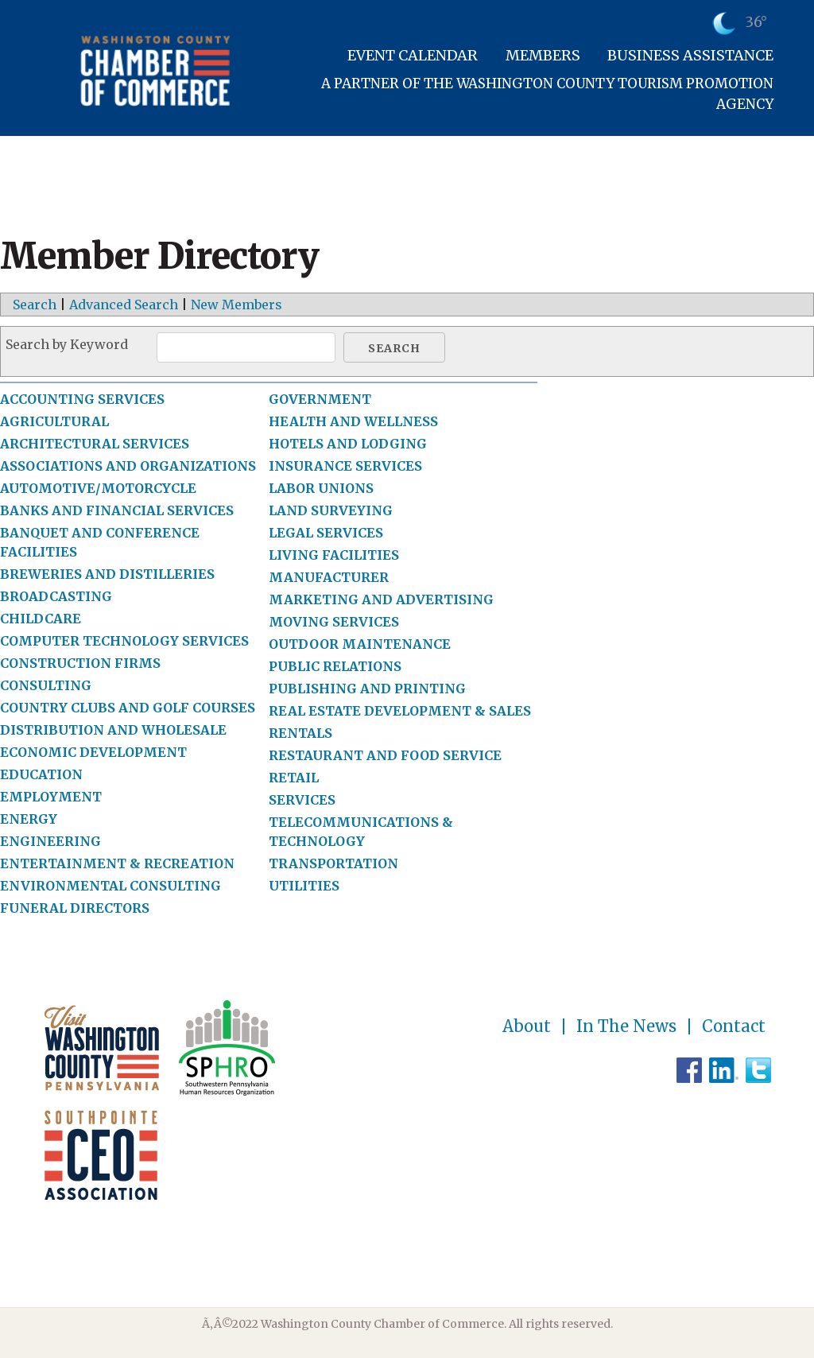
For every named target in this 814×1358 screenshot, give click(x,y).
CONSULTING (45, 685)
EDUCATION (41, 774)
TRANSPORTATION (333, 863)
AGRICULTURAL (54, 421)
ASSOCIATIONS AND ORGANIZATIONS (128, 466)
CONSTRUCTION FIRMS (80, 663)
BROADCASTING (56, 596)
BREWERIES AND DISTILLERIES (107, 574)
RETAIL (294, 778)
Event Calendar (412, 55)
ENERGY (28, 819)
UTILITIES (304, 886)
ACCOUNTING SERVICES (82, 399)
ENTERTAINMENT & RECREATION (117, 863)
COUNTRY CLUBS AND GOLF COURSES (127, 708)
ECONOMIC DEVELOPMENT (93, 752)
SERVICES (302, 800)
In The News (626, 1026)
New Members (236, 304)
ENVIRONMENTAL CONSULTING (110, 886)
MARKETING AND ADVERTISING (381, 599)
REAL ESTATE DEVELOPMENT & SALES (400, 711)
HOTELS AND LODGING (348, 444)
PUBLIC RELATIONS (335, 666)
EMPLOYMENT (51, 797)
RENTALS (300, 733)
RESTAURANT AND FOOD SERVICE (385, 755)
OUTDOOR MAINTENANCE (360, 644)
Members (543, 55)
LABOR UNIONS (321, 488)
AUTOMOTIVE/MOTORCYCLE (98, 488)
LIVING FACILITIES (334, 555)
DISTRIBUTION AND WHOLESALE (113, 730)
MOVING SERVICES (334, 622)
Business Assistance (690, 55)
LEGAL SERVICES (326, 533)
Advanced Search (123, 304)
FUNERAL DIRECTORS (74, 908)
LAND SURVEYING (331, 510)
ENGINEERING (50, 841)
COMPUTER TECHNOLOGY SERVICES (124, 641)
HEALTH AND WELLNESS (353, 421)
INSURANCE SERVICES (345, 466)
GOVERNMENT (320, 399)
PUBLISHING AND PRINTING (367, 688)
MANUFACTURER (329, 577)
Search (34, 304)
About (526, 1026)
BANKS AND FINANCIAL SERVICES (117, 510)
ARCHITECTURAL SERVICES (94, 444)
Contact (734, 1026)
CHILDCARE (40, 619)
